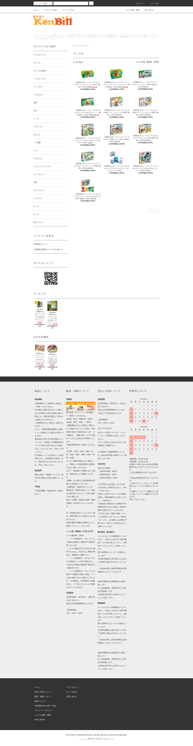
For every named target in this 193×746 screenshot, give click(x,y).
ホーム (36, 10)
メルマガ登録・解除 (130, 10)
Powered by (96, 739)
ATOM (42, 720)
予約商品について (40, 244)
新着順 (156, 62)
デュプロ (86, 45)
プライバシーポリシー (44, 710)
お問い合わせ (147, 10)
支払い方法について (43, 692)
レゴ (80, 45)
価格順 (149, 62)
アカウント (138, 3)
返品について (40, 701)
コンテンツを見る (67, 10)
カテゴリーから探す (48, 10)
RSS (36, 720)
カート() (153, 3)
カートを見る (71, 692)
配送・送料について (43, 696)
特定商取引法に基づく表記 (45, 706)
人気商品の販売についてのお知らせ (47, 249)
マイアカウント (72, 687)
